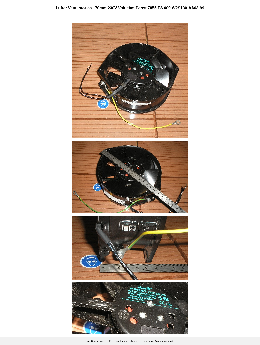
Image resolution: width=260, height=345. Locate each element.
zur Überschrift (95, 341)
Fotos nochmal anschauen (123, 341)
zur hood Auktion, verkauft (158, 341)
